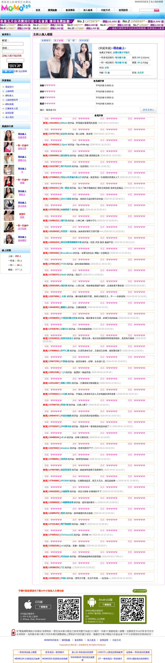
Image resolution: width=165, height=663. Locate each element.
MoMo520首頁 (141, 2)
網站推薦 (9, 104)
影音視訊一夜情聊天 (54, 652)
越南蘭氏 (22, 240)
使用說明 (104, 640)
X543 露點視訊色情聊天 (138, 658)
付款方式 (116, 640)
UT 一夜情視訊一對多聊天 (110, 658)
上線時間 (9, 91)
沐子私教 (22, 228)
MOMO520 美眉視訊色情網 (54, 658)
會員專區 (79, 640)
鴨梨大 (22, 194)
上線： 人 (14, 256)
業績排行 (9, 87)
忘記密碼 (23, 71)
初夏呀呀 (22, 137)
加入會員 (91, 640)
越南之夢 (22, 148)
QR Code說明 (139, 590)
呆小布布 (22, 206)
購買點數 (65, 640)
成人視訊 (9, 117)
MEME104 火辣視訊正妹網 (27, 658)
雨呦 (22, 183)
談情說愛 (9, 113)
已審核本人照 (11, 108)
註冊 (16, 71)
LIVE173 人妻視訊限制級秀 (110, 652)
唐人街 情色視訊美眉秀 (82, 652)
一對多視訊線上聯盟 (27, 652)
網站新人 (9, 95)
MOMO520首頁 (51, 640)
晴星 (22, 217)
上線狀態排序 (11, 100)
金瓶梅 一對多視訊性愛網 (138, 652)
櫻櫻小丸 (22, 160)
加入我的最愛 (157, 2)
